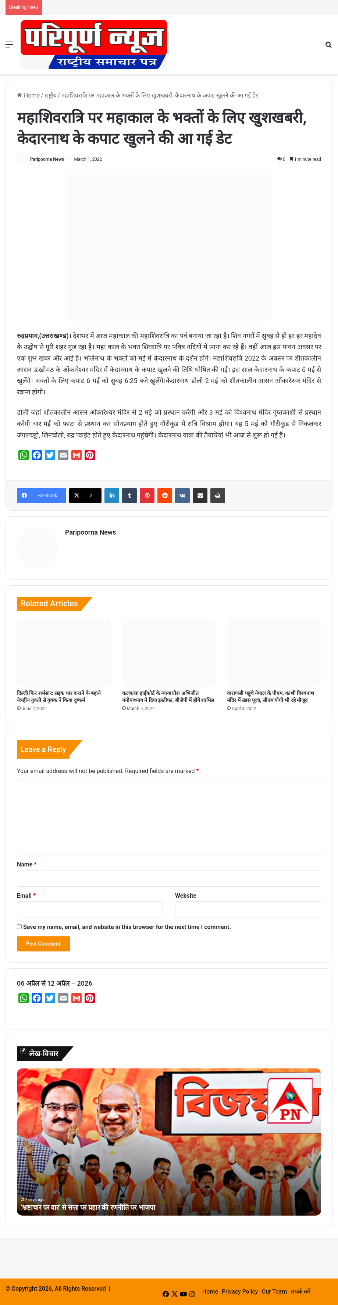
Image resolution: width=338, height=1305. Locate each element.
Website (185, 895)
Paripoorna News (47, 159)
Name (27, 864)
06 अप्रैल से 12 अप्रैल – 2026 (54, 983)
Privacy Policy (240, 1291)
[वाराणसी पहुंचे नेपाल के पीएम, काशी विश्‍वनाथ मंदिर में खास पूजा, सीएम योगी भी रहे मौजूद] (274, 652)
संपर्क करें (301, 1291)
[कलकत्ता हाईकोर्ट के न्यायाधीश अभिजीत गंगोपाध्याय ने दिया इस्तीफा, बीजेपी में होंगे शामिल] (169, 652)
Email (26, 895)
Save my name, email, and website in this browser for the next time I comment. (127, 926)
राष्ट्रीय (51, 95)
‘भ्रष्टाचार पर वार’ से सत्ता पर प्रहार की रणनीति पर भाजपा (88, 1207)
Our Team (274, 1291)
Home (28, 95)
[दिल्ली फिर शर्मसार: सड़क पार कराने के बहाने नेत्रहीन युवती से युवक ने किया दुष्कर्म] (64, 652)
